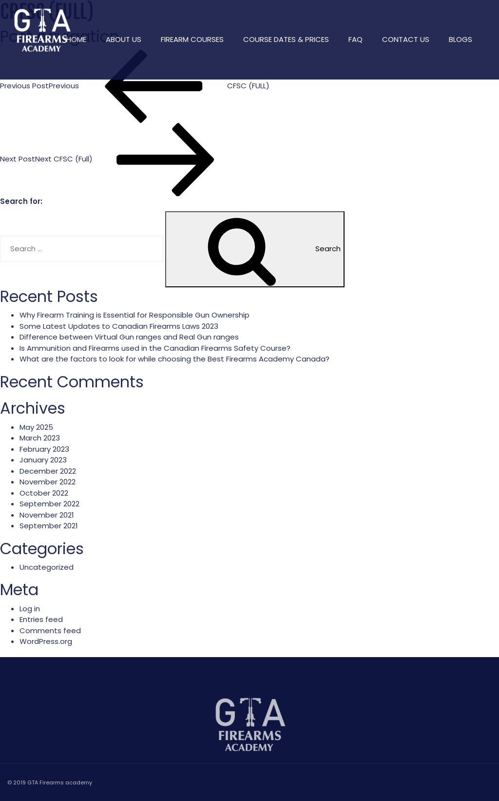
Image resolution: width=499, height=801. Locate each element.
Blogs (460, 39)
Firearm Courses (192, 39)
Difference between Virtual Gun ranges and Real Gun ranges (129, 337)
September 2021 (48, 526)
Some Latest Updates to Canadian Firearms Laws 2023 (118, 326)
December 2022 (47, 471)
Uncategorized (46, 567)
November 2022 (47, 482)
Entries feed (41, 619)
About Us (123, 39)
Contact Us (405, 39)
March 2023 (39, 438)
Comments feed (50, 630)
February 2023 (44, 449)
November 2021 (46, 515)
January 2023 (43, 460)
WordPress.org (45, 641)
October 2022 (43, 493)
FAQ (355, 39)
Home (76, 39)
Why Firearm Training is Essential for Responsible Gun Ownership (134, 315)
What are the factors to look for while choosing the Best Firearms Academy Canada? (174, 359)
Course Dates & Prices (286, 39)
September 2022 (49, 504)
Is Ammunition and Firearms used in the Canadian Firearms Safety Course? (154, 348)
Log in (29, 608)
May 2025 (36, 427)
